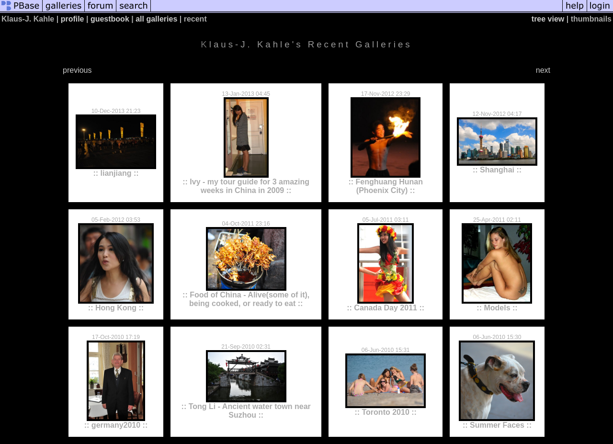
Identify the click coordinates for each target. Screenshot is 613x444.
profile (72, 19)
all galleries (156, 19)
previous (77, 70)
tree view (548, 19)
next (543, 70)
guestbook (110, 19)
